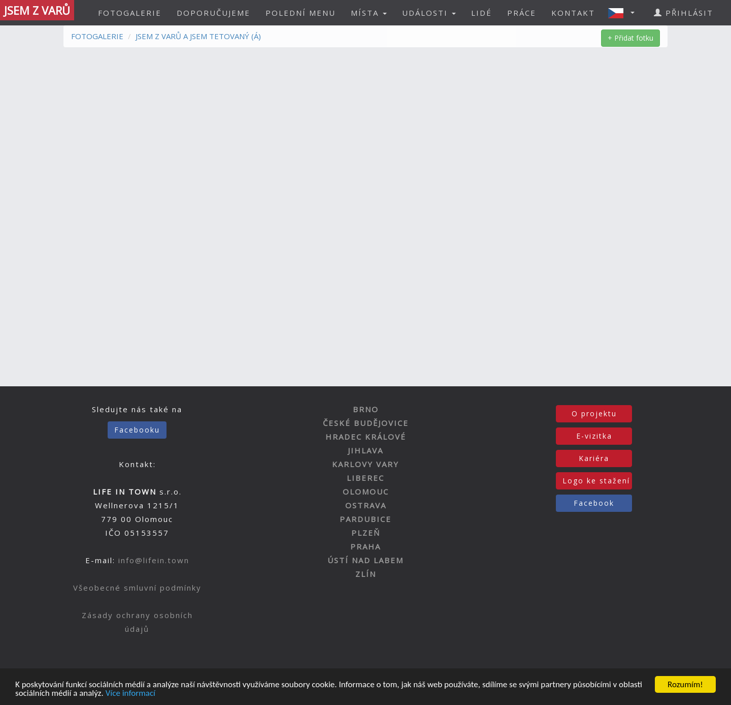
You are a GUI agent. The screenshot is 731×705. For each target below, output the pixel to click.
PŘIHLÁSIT (683, 13)
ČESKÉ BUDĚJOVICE (366, 423)
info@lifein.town (153, 560)
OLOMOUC (366, 491)
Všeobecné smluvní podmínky (137, 588)
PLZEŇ (365, 533)
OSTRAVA (365, 505)
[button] (624, 12)
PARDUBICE (365, 519)
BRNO (366, 409)
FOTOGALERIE (129, 13)
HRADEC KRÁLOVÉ (365, 437)
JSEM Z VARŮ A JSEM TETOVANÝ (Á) (198, 36)
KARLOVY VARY (365, 464)
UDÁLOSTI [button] (429, 13)
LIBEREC (365, 478)
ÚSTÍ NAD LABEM (365, 560)
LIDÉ (481, 13)
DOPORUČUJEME (213, 13)
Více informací (130, 693)
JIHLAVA (365, 450)
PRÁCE (521, 13)
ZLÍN (365, 574)
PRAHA (365, 546)
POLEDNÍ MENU (300, 13)
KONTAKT (573, 13)
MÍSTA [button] (369, 13)
